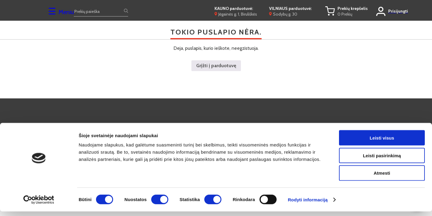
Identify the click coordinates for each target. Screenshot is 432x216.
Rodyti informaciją (308, 204)
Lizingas (275, 125)
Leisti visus (382, 142)
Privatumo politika (357, 125)
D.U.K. (128, 125)
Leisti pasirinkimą (382, 160)
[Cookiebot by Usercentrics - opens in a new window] (39, 204)
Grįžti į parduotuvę (216, 65)
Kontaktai (204, 125)
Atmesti (382, 177)
